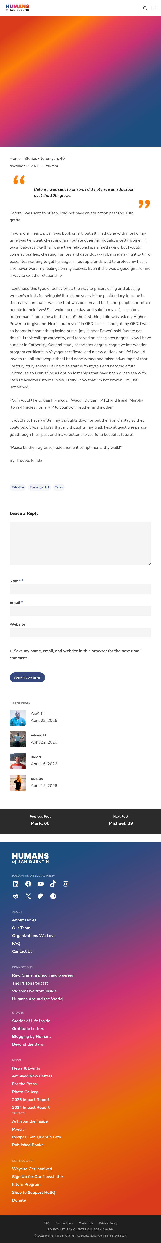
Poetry (18, 1129)
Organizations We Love (34, 935)
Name (17, 581)
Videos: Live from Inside (34, 991)
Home (15, 158)
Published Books (27, 1145)
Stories (30, 158)
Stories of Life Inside (31, 1021)
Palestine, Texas (42, 138)
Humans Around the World (37, 999)
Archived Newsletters (32, 1076)
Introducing (23, 100)
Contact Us (22, 951)
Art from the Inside (30, 1121)
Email (16, 602)
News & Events (26, 1068)
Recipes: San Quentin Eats (36, 1137)
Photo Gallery (25, 1092)
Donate (19, 1200)
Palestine (18, 487)
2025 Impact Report (31, 1099)
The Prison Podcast (30, 983)
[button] (153, 8)
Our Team (21, 928)
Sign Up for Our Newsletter (37, 1176)
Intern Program (26, 1184)
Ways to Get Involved (32, 1169)
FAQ (16, 943)
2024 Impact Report (31, 1107)
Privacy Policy (108, 1223)
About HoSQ (24, 920)
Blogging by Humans (31, 1036)
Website (17, 624)
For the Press (24, 1084)
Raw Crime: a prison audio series (42, 975)
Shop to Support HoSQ (33, 1192)
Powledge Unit (37, 131)
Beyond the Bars (27, 1044)
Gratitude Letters (28, 1028)
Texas (59, 487)
